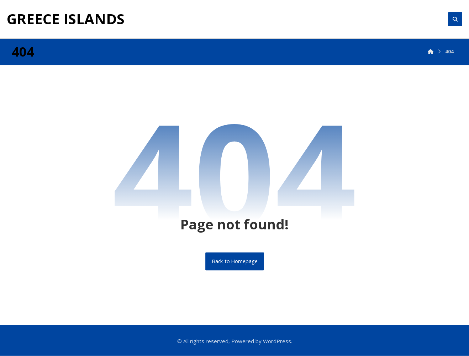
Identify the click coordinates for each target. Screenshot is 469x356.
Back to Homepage (235, 261)
